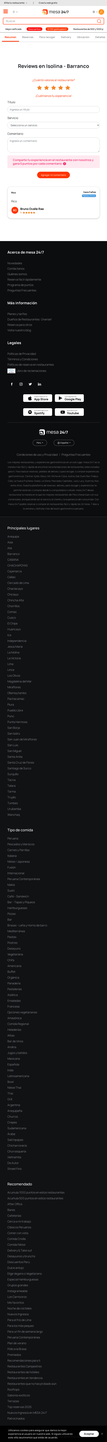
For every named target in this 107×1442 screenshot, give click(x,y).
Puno (10, 716)
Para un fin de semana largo (25, 1332)
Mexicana (13, 1059)
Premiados (14, 1355)
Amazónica (14, 1018)
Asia (10, 542)
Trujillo (11, 797)
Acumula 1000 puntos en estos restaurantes (35, 1192)
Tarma (11, 791)
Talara (11, 786)
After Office (14, 1204)
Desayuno (13, 948)
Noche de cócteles (19, 1308)
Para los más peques (20, 1326)
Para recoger (47, 37)
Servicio (12, 118)
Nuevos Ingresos (18, 1314)
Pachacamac (15, 699)
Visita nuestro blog (19, 330)
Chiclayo (12, 594)
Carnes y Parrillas (18, 850)
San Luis (12, 745)
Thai (10, 1093)
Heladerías (14, 1030)
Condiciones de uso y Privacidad (37, 455)
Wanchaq (13, 815)
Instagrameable (17, 1291)
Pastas (11, 937)
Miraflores (14, 687)
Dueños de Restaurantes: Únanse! (29, 319)
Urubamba (14, 809)
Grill (9, 1099)
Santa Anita (14, 757)
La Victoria (14, 658)
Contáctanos (15, 269)
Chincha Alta (15, 600)
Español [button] (63, 442)
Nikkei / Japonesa (18, 862)
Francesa (13, 1006)
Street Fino (14, 1169)
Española (13, 1064)
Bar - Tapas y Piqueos (21, 902)
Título (11, 102)
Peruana (12, 838)
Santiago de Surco (19, 768)
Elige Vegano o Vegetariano (24, 1274)
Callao (11, 577)
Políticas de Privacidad (21, 354)
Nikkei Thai (14, 1088)
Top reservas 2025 (19, 1407)
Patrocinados (16, 1418)
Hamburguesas (17, 908)
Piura (10, 705)
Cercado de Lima (18, 583)
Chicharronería (17, 1146)
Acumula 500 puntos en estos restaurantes (35, 1198)
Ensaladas (14, 1001)
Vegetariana (15, 954)
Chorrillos (13, 606)
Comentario (15, 134)
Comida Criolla (16, 1239)
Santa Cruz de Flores (20, 762)
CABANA (13, 560)
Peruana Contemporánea (23, 879)
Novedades (14, 263)
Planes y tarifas (17, 314)
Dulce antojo (15, 1268)
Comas (11, 612)
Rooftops (13, 1389)
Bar (9, 919)
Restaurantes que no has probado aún (31, 1384)
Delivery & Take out (19, 1250)
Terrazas (13, 1401)
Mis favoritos (15, 1303)
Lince (10, 670)
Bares (11, 1210)
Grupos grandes (17, 1285)
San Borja (13, 728)
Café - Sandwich (18, 896)
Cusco (11, 618)
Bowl (10, 1082)
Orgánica (13, 977)
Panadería (13, 983)
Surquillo (12, 774)
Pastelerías (14, 989)
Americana (14, 966)
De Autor (13, 1163)
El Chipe (12, 623)
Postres (12, 943)
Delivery (66, 37)
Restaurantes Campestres (24, 1366)
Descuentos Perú (18, 1262)
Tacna (11, 780)
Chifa (10, 960)
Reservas (27, 37)
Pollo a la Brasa (16, 1349)
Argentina (13, 1105)
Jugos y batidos (17, 1053)
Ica (9, 635)
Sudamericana (16, 1128)
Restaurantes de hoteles (23, 1372)
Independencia (16, 641)
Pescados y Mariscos (20, 844)
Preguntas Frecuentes (21, 290)
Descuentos (34, 29)
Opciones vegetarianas (22, 1012)
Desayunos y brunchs (21, 1256)
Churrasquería (16, 1151)
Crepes (12, 1122)
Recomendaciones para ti (23, 1360)
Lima (10, 664)
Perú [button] (39, 442)
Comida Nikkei (16, 1245)
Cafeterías (14, 1216)
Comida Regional (18, 1024)
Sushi (10, 891)
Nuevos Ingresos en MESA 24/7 (27, 1413)
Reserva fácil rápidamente (24, 279)
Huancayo (14, 629)
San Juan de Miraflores (22, 739)
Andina (11, 1047)
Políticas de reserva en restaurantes (30, 365)
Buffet (11, 972)
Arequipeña (14, 1111)
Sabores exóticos (18, 1395)
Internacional (15, 873)
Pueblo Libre (15, 710)
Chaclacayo (15, 589)
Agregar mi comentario (53, 175)
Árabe (11, 1134)
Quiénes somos (17, 274)
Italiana (12, 856)
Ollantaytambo (16, 693)
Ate (9, 548)
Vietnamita (14, 1157)
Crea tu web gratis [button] (48, 2)
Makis (11, 885)
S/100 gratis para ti (56, 29)
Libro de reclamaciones (26, 371)
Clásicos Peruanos (19, 1227)
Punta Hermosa (17, 722)
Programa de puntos (20, 285)
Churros (12, 1117)
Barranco (13, 554)
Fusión (11, 867)
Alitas (10, 1035)
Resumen (10, 37)
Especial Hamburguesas (22, 1279)
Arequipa (13, 536)
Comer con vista (17, 1233)
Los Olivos (13, 676)
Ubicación (83, 37)
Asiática (12, 995)
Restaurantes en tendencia (25, 1378)
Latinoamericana (18, 1076)
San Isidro (13, 733)
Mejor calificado (13, 29)
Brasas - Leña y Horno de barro (27, 925)
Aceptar (89, 1433)
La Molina (13, 652)
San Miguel (14, 751)
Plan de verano (16, 1343)
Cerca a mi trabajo (19, 1221)
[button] (15, 3)
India (10, 1070)
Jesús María (15, 647)
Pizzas (11, 914)
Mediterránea (16, 931)
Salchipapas (15, 1140)
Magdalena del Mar (19, 681)
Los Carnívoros (17, 1297)
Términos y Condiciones (22, 359)
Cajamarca (14, 571)
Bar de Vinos (15, 1041)
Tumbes (12, 803)
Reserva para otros (19, 325)
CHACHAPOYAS (17, 565)
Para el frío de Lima (19, 1320)
